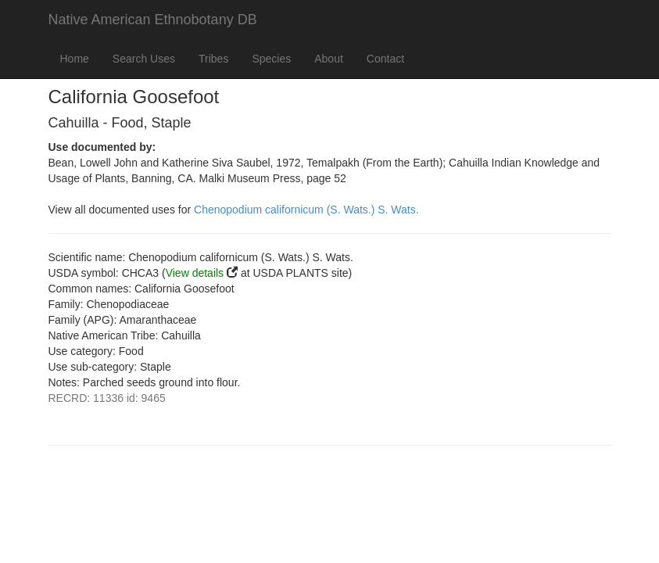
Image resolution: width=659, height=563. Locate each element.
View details (195, 273)
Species (271, 58)
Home (74, 58)
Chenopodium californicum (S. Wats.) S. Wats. (306, 209)
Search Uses (144, 58)
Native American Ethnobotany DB (152, 19)
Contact (385, 58)
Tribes (213, 58)
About (328, 58)
